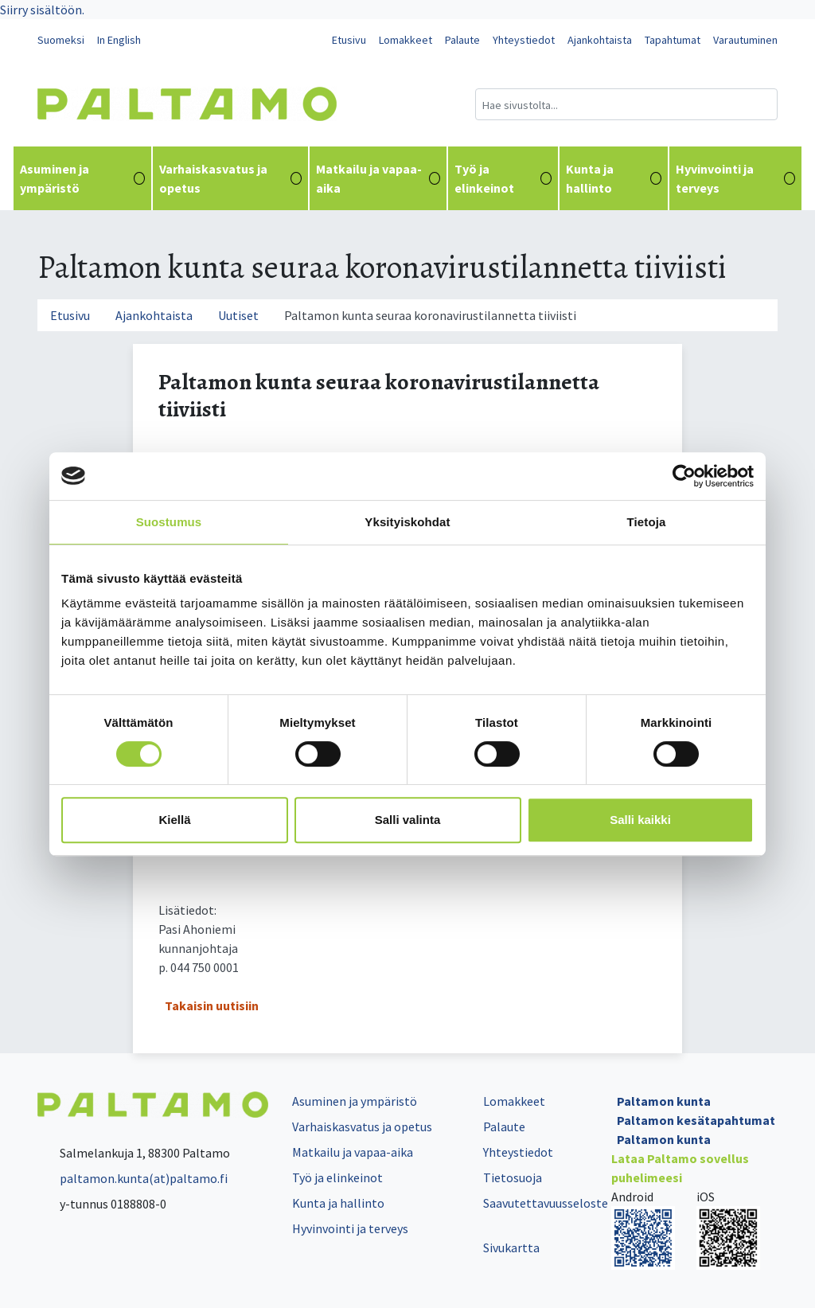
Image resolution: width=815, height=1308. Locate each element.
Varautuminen (745, 40)
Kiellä (174, 819)
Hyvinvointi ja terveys (735, 178)
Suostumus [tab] (169, 522)
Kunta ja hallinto (614, 178)
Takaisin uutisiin (212, 1005)
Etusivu (349, 40)
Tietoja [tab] (646, 522)
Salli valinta (408, 819)
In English (119, 40)
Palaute (462, 40)
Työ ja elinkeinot (502, 178)
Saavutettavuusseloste (545, 1203)
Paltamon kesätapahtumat (696, 1120)
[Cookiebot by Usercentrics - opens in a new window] (684, 476)
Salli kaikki (640, 819)
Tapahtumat (672, 40)
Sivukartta (511, 1247)
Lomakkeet (405, 40)
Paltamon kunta (664, 1101)
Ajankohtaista (599, 40)
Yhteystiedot (524, 40)
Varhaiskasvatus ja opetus (230, 178)
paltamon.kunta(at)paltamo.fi (132, 1178)
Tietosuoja (512, 1177)
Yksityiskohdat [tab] (407, 522)
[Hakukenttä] (626, 104)
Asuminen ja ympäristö (82, 178)
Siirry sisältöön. (42, 10)
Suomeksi (60, 40)
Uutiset (238, 315)
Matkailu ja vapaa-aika (378, 178)
